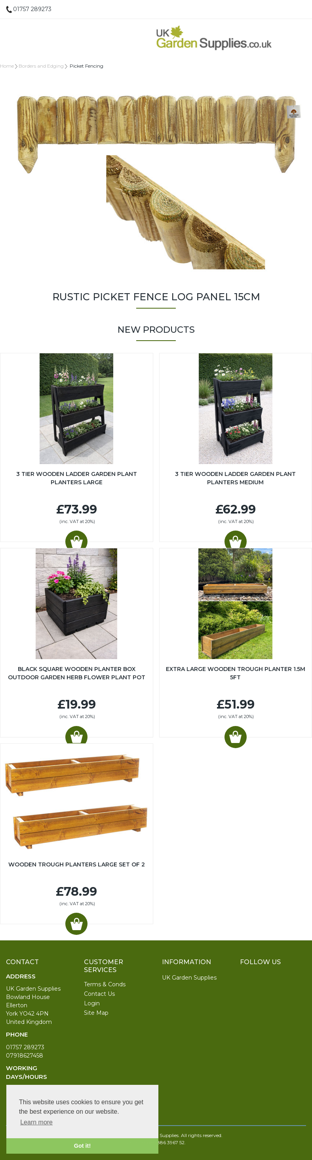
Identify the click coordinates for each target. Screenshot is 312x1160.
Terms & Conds (105, 984)
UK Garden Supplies (189, 977)
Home (7, 66)
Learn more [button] (36, 1122)
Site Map (96, 1012)
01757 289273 (25, 1047)
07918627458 (24, 1055)
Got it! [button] (82, 1146)
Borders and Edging (41, 66)
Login (92, 1003)
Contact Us (99, 993)
